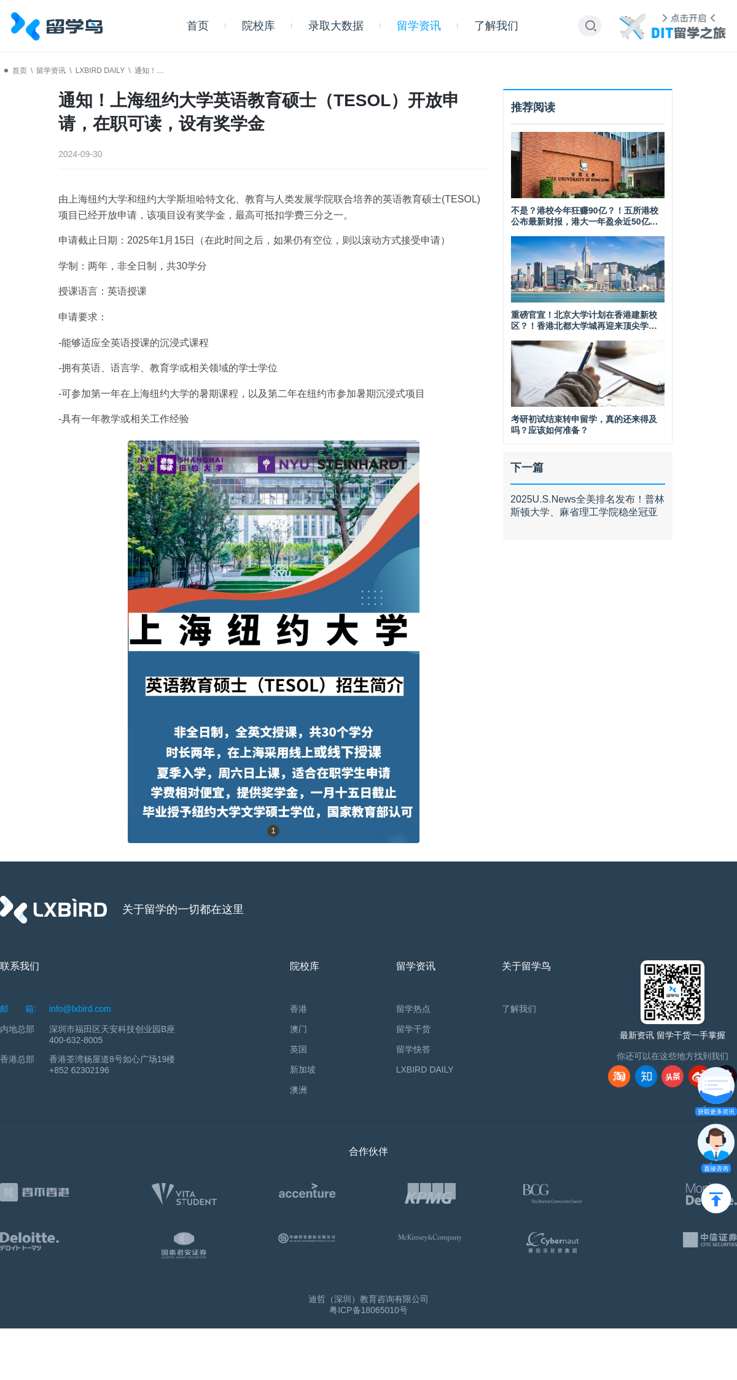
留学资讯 (419, 26)
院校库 (258, 26)
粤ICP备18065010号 (368, 1310)
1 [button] (273, 831)
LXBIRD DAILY (100, 70)
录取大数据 (336, 26)
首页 (198, 26)
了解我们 (496, 26)
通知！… (149, 70)
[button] (590, 25)
